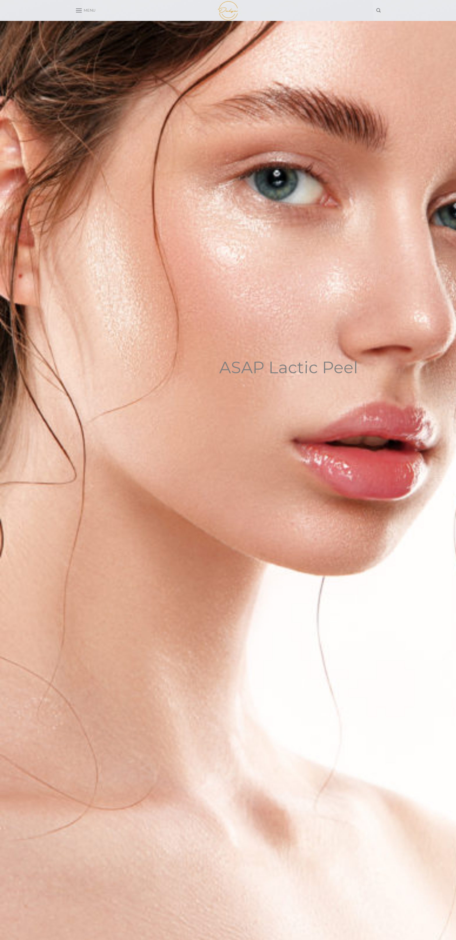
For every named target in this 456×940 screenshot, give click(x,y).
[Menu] (85, 10)
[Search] (378, 10)
